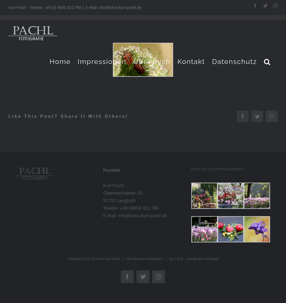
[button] (267, 61)
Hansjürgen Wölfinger (203, 259)
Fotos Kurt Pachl (107, 259)
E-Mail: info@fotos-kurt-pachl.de (113, 7)
